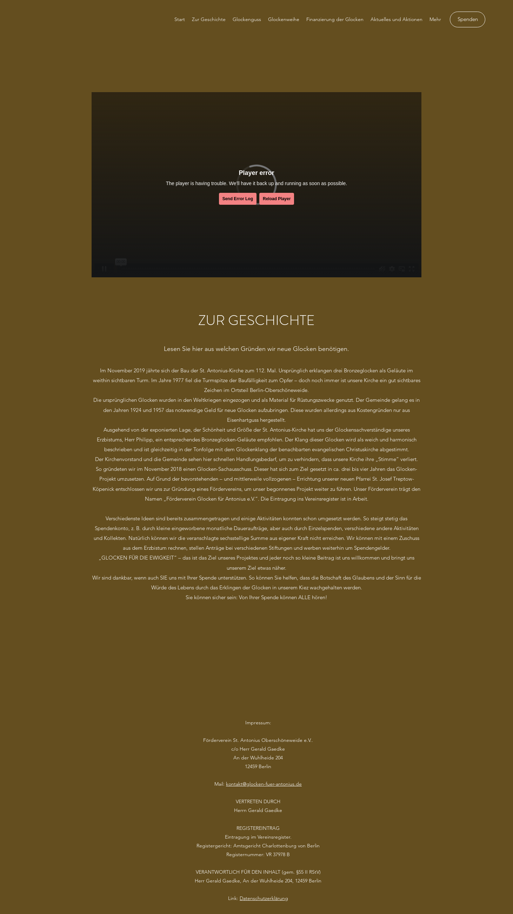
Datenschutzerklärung (264, 898)
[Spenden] (467, 19)
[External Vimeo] (256, 185)
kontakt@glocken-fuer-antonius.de (264, 784)
